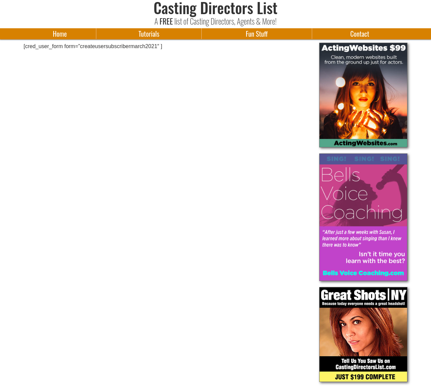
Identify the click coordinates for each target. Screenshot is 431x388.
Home (60, 34)
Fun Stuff (257, 34)
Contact (359, 34)
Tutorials (148, 34)
